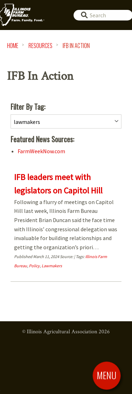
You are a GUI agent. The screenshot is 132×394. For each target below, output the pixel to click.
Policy (34, 265)
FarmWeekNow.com (41, 151)
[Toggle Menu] (106, 375)
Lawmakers (52, 265)
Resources (40, 45)
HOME (12, 45)
